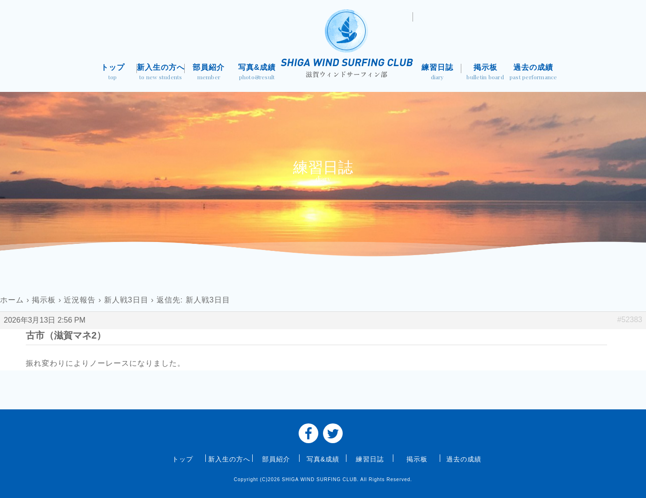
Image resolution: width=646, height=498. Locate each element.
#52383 (629, 320)
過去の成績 (533, 73)
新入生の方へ (161, 73)
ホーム (12, 300)
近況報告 (80, 300)
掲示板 (485, 73)
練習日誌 (437, 73)
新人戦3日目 (126, 300)
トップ (113, 73)
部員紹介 (209, 73)
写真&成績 (257, 73)
